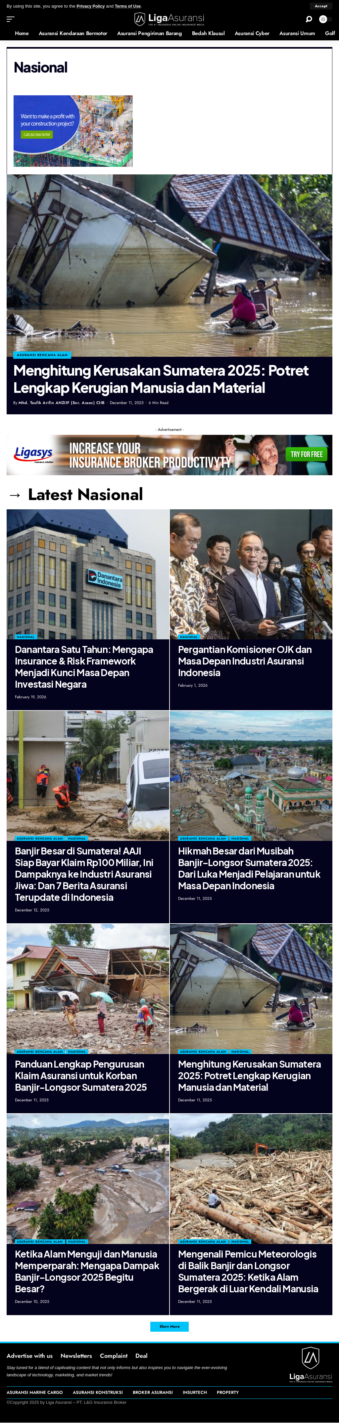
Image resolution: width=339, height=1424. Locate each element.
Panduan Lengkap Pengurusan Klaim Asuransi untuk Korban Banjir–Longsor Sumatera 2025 (81, 1075)
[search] (309, 19)
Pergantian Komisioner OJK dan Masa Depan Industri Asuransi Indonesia (245, 660)
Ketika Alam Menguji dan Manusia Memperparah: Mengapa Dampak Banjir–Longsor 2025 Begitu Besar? (87, 1271)
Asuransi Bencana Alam (40, 838)
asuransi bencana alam (42, 354)
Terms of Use (131, 6)
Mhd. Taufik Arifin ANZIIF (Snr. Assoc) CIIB (62, 403)
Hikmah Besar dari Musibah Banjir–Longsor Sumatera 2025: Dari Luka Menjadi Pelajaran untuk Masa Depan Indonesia (249, 868)
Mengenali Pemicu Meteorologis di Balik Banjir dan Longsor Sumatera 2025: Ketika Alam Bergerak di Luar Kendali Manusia (248, 1271)
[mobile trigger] (12, 19)
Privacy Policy (92, 6)
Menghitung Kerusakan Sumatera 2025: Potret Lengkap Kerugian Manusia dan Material (161, 378)
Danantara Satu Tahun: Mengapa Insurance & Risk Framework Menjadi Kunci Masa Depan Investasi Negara (84, 666)
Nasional (26, 637)
